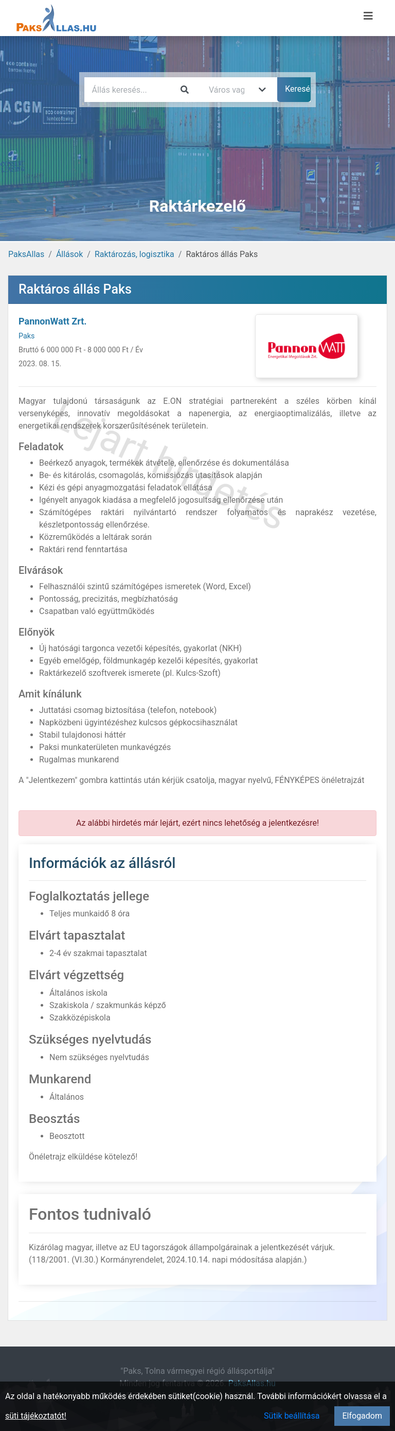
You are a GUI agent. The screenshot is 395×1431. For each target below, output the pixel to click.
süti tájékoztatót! (35, 1416)
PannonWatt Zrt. (53, 321)
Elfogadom (362, 1416)
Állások (69, 254)
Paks (27, 336)
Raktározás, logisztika (134, 254)
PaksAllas (26, 254)
